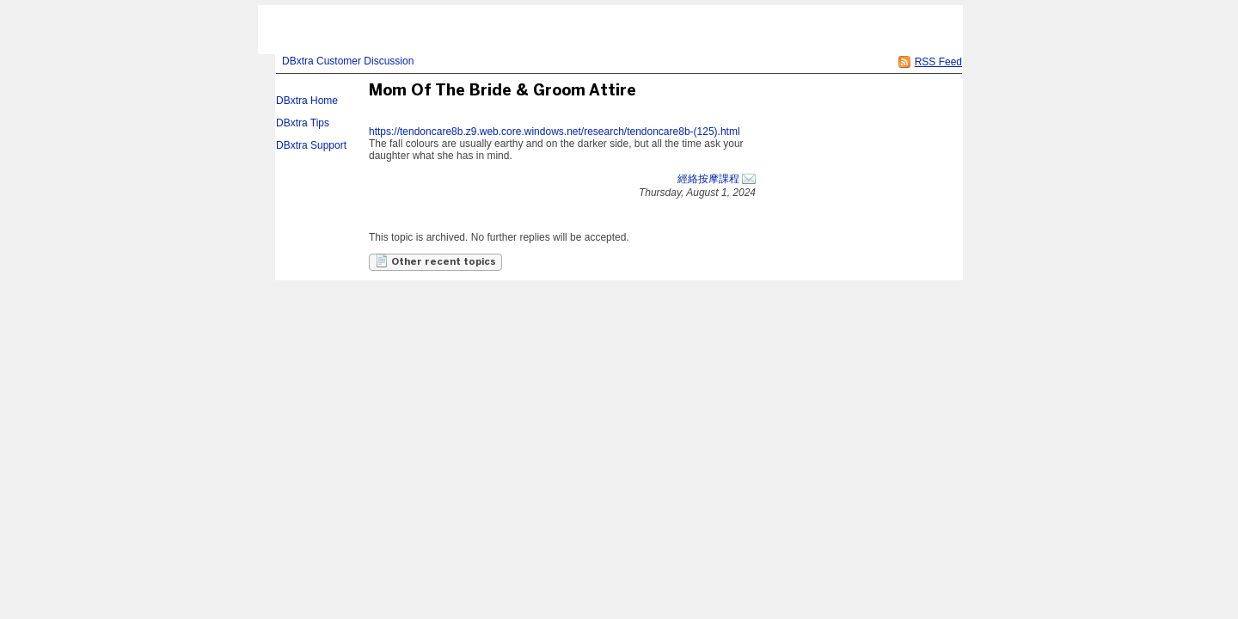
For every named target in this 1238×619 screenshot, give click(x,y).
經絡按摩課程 (708, 179)
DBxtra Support (311, 145)
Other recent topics (435, 260)
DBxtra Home (307, 101)
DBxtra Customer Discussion (348, 61)
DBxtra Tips (302, 123)
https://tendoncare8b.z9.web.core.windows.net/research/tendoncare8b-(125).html (554, 132)
